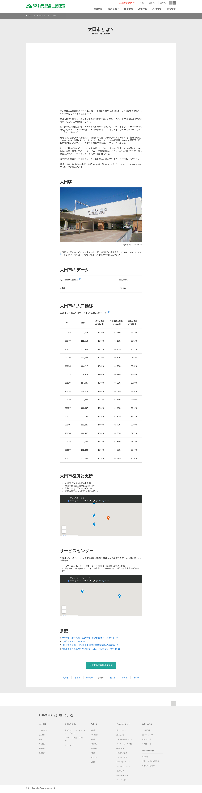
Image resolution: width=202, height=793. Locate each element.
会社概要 (42, 735)
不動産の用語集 (121, 753)
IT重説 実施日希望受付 (150, 761)
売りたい (163, 3)
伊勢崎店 (94, 748)
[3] (66, 287)
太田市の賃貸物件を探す (101, 665)
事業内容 (42, 744)
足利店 (93, 762)
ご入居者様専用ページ (127, 3)
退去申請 (145, 757)
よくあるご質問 (121, 757)
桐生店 (93, 753)
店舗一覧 (142, 9)
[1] (60, 254)
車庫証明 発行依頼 (148, 766)
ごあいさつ (43, 730)
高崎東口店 (94, 735)
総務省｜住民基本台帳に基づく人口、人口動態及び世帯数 (91, 649)
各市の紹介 (41, 15)
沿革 (40, 739)
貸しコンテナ (69, 745)
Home (28, 15)
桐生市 (113, 678)
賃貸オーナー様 (147, 735)
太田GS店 (94, 757)
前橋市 (77, 678)
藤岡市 (124, 678)
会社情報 (128, 9)
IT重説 (142, 3)
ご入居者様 (146, 730)
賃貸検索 (98, 9)
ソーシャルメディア (123, 766)
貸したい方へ (121, 730)
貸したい (152, 3)
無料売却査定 (146, 739)
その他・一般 (146, 744)
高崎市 (65, 678)
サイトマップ (121, 780)
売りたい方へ (121, 735)
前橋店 (93, 739)
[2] (80, 279)
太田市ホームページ (74, 641)
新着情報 (42, 753)
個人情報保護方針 (122, 775)
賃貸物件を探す (71, 724)
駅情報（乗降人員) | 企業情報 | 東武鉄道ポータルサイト (90, 638)
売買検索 (112, 9)
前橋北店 (94, 744)
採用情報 (156, 9)
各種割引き (120, 771)
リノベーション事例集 (124, 744)
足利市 (136, 678)
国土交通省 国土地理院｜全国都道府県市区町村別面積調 (90, 645)
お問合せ (171, 9)
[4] (109, 312)
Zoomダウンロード (123, 762)
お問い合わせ (147, 724)
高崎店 (93, 730)
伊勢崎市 (89, 678)
